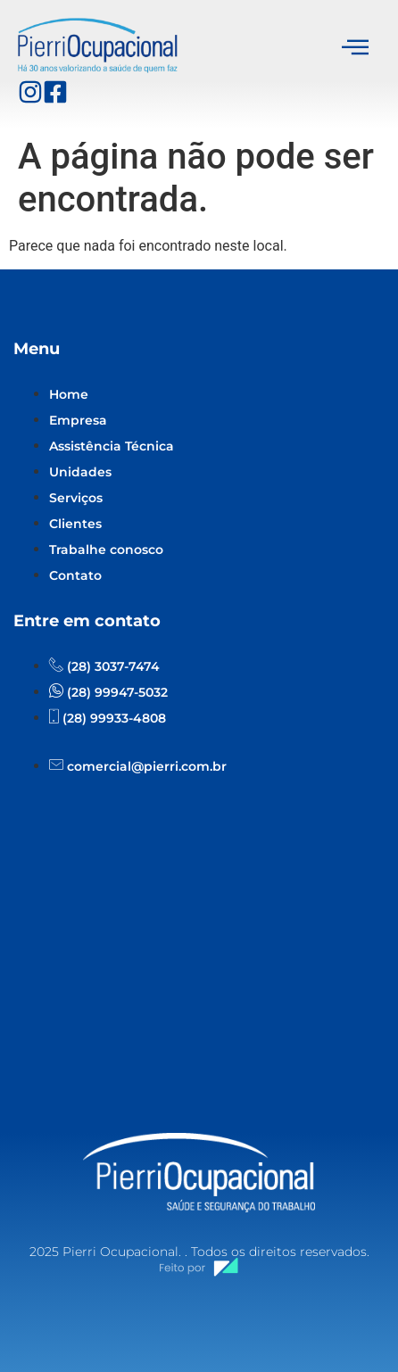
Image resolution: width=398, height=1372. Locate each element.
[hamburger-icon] (356, 48)
